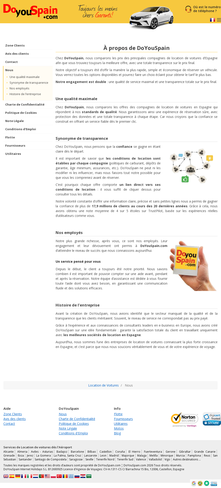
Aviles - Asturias (42, 452)
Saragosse (76, 459)
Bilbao (91, 452)
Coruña (120, 452)
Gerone (170, 452)
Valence (141, 459)
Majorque (128, 455)
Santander (25, 459)
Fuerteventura (153, 452)
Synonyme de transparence (29, 82)
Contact (11, 62)
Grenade (9, 455)
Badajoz (62, 452)
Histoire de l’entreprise (25, 94)
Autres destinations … (187, 459)
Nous (9, 70)
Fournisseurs (15, 145)
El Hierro (134, 452)
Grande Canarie (205, 452)
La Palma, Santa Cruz (67, 455)
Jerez (30, 455)
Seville (89, 459)
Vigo (167, 459)
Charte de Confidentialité (24, 104)
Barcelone (77, 452)
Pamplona (194, 455)
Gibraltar (185, 452)
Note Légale (14, 121)
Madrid (114, 455)
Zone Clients (15, 45)
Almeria (22, 452)
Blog (117, 433)
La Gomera (43, 455)
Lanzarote (90, 455)
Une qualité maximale (25, 77)
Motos (119, 428)
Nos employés (19, 88)
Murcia (180, 455)
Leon (103, 455)
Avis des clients (17, 54)
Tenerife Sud (125, 459)
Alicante (8, 452)
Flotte (10, 137)
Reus (207, 455)
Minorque (167, 455)
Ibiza (21, 455)
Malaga (141, 455)
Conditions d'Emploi (20, 129)
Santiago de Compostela (51, 459)
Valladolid (155, 459)
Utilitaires (13, 154)
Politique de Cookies (21, 113)
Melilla (153, 455)
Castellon (106, 452)
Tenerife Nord (105, 459)
